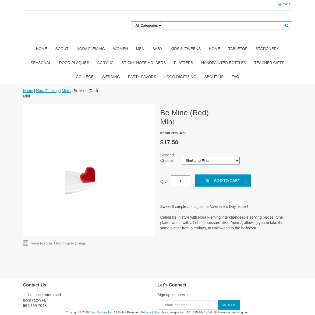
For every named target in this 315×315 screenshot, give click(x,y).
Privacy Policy (150, 312)
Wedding (111, 77)
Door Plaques (74, 63)
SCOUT (62, 49)
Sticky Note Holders (144, 63)
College (85, 77)
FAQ (235, 77)
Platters (183, 63)
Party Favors (142, 77)
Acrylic (105, 63)
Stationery (267, 49)
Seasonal (41, 63)
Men (140, 49)
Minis (66, 91)
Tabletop (237, 49)
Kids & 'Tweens (186, 49)
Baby (157, 49)
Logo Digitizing (180, 77)
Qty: (164, 181)
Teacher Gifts (269, 63)
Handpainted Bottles (223, 63)
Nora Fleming (91, 49)
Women (120, 49)
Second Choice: (167, 158)
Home (41, 49)
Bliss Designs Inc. (101, 312)
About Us (214, 77)
